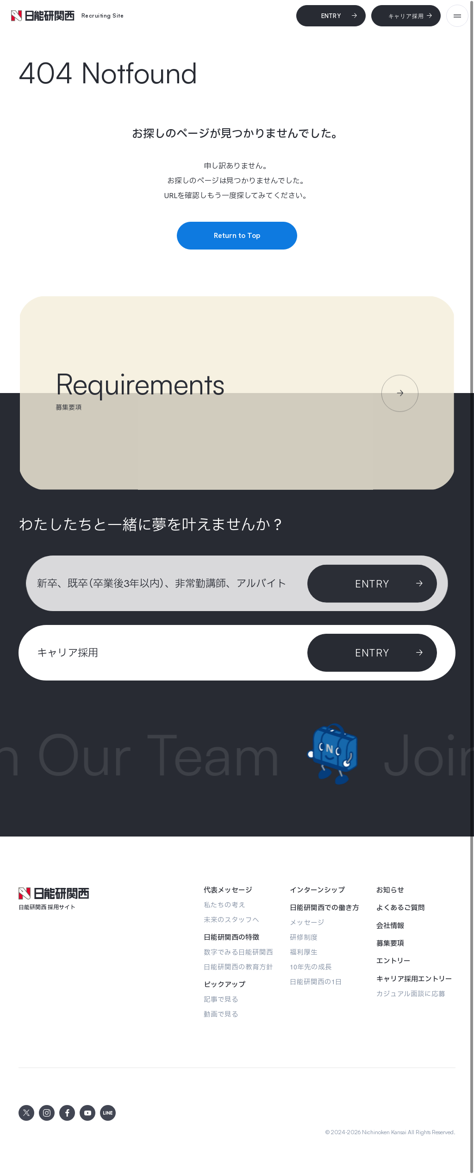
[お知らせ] (390, 890)
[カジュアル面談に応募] (410, 993)
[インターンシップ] (317, 890)
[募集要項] (390, 943)
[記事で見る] (221, 999)
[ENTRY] (372, 653)
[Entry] (331, 15)
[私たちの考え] (224, 904)
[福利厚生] (304, 952)
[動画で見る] (221, 1014)
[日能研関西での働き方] (324, 907)
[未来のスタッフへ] (231, 919)
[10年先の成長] (311, 966)
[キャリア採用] (406, 15)
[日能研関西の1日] (316, 981)
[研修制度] (304, 937)
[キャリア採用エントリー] (414, 979)
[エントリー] (393, 961)
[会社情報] (390, 925)
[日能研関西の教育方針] (238, 966)
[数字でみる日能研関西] (238, 952)
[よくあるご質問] (400, 907)
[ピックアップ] (224, 984)
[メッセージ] (307, 922)
